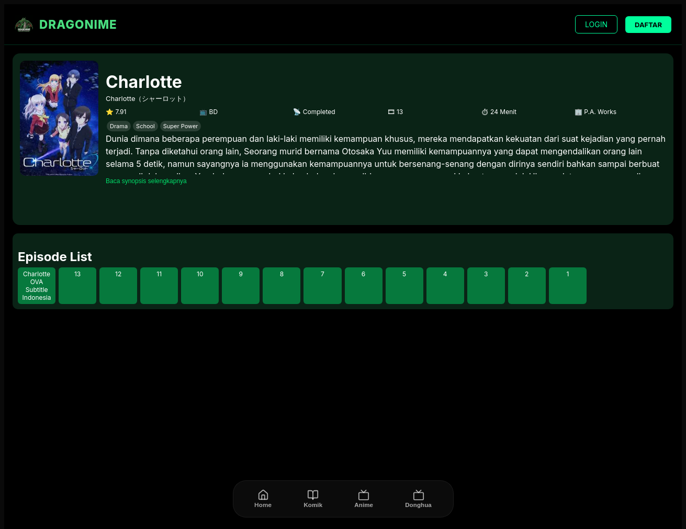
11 (159, 274)
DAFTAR (648, 24)
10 (200, 274)
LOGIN (596, 24)
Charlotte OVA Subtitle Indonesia (37, 285)
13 (77, 274)
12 (118, 274)
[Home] (263, 499)
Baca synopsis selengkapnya (146, 181)
